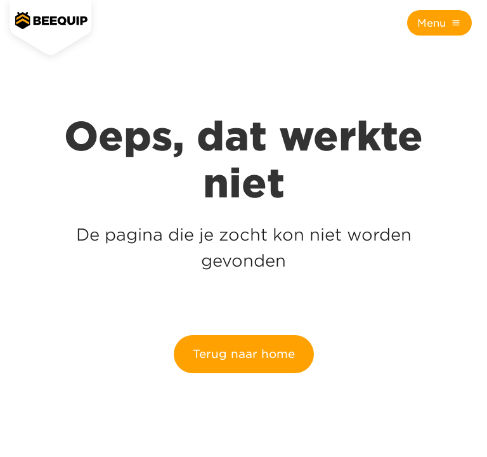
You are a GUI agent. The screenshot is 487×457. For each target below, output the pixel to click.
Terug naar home (244, 354)
